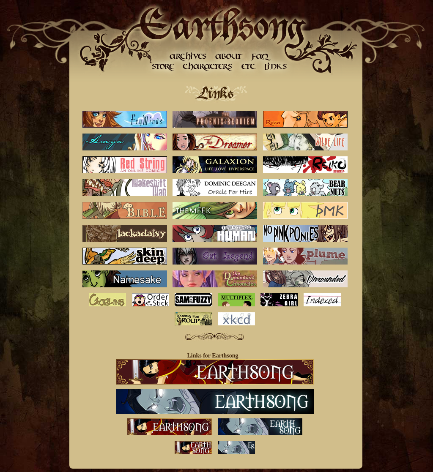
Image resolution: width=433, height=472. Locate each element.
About (228, 56)
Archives (188, 56)
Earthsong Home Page (222, 25)
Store (162, 66)
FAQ (261, 56)
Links (275, 66)
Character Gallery (208, 66)
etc (248, 66)
